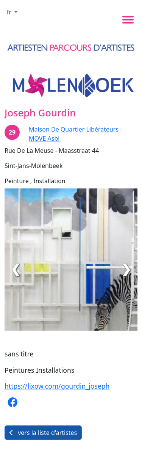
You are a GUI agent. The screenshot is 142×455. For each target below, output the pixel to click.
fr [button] (10, 12)
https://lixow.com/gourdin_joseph (57, 386)
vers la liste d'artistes (43, 432)
